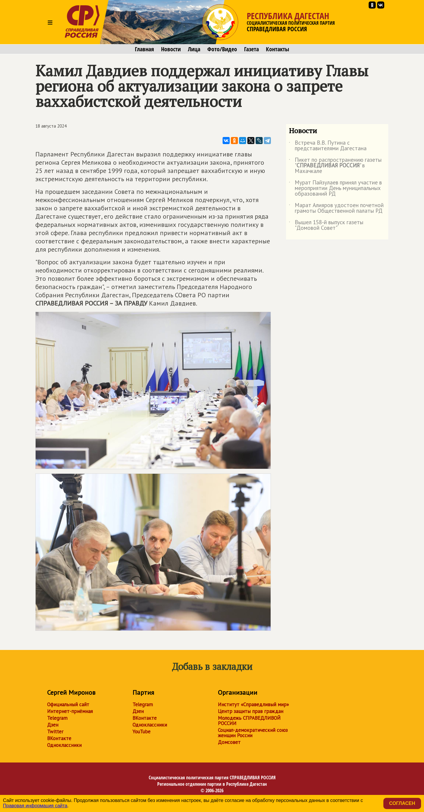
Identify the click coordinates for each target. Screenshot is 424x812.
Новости (171, 49)
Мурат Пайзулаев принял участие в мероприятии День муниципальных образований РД (335, 188)
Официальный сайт (68, 704)
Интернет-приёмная (70, 711)
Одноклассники (64, 745)
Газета (251, 49)
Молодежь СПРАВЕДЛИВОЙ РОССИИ (249, 720)
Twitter (55, 731)
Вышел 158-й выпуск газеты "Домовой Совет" (326, 225)
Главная (144, 49)
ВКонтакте (59, 738)
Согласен (402, 803)
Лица (194, 49)
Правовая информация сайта (35, 805)
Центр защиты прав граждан (250, 711)
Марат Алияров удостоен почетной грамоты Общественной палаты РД (336, 208)
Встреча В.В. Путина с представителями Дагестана (328, 146)
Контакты (277, 49)
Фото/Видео (222, 49)
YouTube (141, 731)
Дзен (52, 724)
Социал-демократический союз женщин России (253, 732)
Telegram (57, 718)
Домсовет (229, 742)
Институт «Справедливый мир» (253, 704)
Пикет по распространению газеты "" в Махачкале (335, 165)
